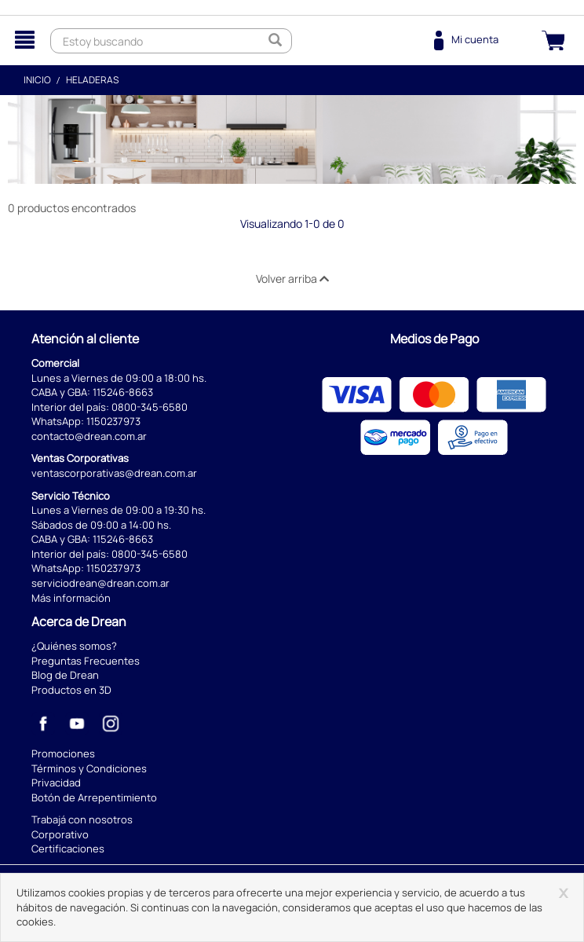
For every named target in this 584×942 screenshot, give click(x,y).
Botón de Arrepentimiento (94, 797)
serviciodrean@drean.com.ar (100, 583)
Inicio (37, 79)
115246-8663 (123, 392)
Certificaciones (67, 848)
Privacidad (56, 782)
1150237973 (113, 421)
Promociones (63, 753)
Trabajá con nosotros (82, 819)
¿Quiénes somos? (74, 646)
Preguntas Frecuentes (85, 661)
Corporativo (60, 834)
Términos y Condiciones (89, 768)
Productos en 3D (71, 690)
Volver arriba (292, 278)
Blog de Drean (65, 675)
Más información (71, 598)
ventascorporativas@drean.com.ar (114, 473)
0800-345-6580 (149, 407)
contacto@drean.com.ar (89, 436)
